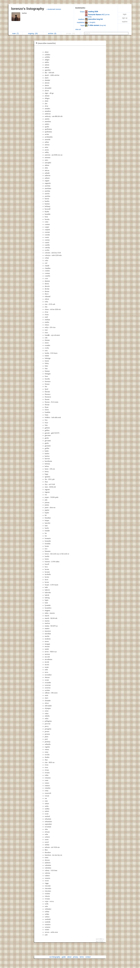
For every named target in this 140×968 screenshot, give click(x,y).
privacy (75, 957)
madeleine (80, 22)
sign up (124, 18)
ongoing (33, 33)
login (124, 14)
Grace (82, 12)
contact (88, 957)
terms (82, 957)
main (15, 33)
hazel (82, 25)
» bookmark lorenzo (54, 9)
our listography (54, 957)
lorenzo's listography (27, 8)
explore (124, 22)
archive (52, 33)
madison (81, 19)
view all (78, 29)
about (69, 957)
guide (64, 957)
